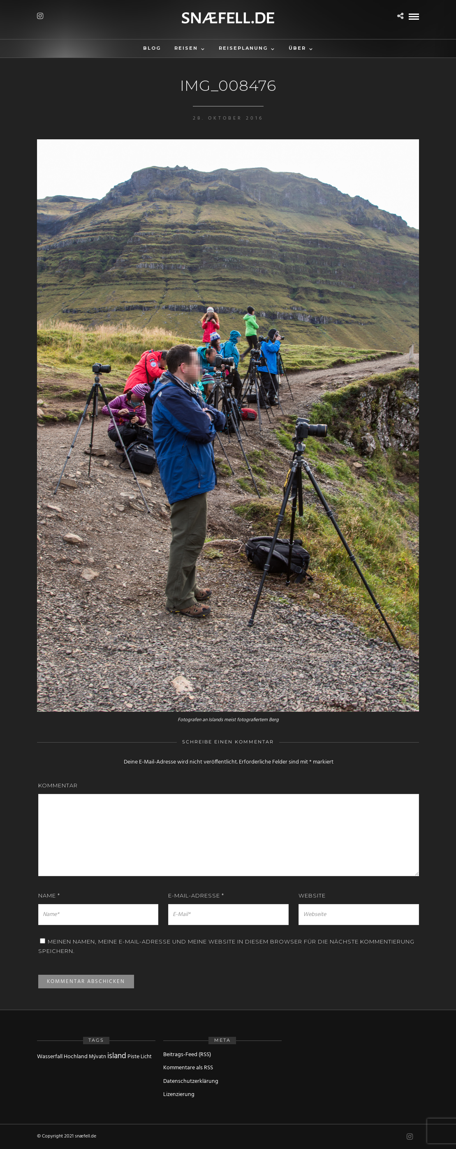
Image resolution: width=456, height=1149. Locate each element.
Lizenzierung (178, 1094)
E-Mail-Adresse (196, 895)
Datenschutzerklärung (190, 1081)
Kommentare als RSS (188, 1068)
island (116, 1056)
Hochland (76, 1056)
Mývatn (97, 1056)
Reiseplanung (243, 48)
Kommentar (58, 785)
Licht (146, 1056)
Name (49, 895)
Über (297, 48)
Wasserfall (49, 1056)
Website (312, 895)
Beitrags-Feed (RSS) (187, 1054)
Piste (133, 1056)
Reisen (186, 48)
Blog (152, 48)
